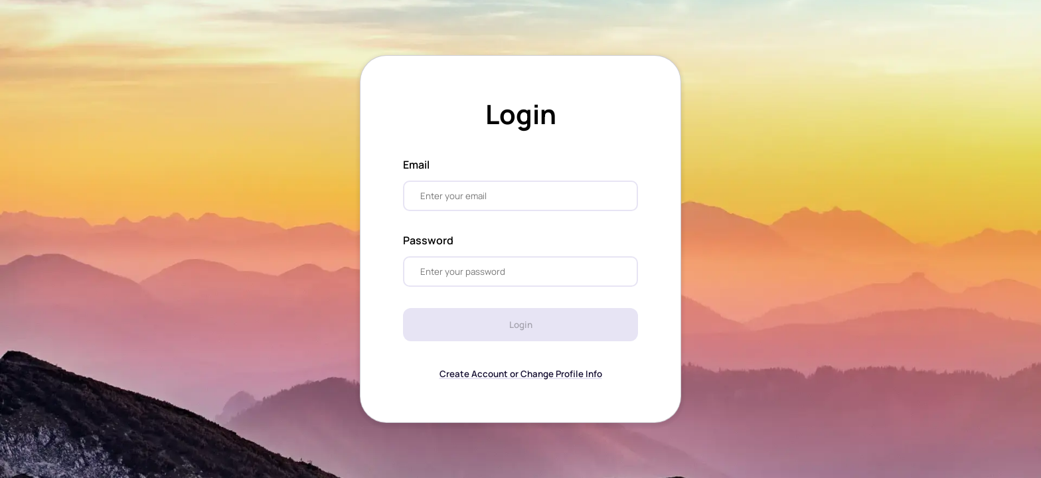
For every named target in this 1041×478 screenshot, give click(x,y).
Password (428, 240)
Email (416, 164)
